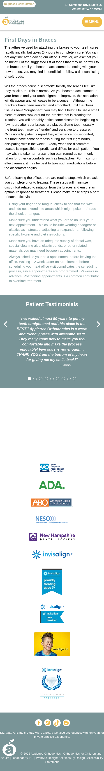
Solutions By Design (72, 758)
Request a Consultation (19, 4)
